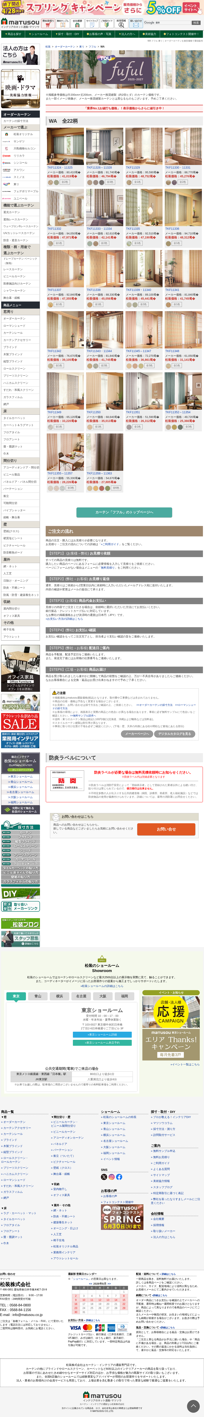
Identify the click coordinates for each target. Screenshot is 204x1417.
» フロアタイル (10, 1225)
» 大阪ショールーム (113, 1147)
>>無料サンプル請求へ (83, 715)
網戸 (6, 404)
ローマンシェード (14, 325)
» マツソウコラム (162, 1123)
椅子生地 (8, 629)
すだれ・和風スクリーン (18, 389)
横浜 (59, 996)
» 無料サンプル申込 (163, 1151)
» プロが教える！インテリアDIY (171, 1117)
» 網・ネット (59, 1210)
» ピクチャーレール (63, 1161)
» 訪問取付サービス (163, 1135)
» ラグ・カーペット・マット (19, 1213)
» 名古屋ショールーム (114, 1141)
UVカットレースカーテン (19, 233)
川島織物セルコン (19, 148)
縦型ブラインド (13, 361)
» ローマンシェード (13, 1180)
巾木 (6, 453)
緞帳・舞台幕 (11, 517)
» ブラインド (9, 1139)
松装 (48, 46)
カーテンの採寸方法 (15, 121)
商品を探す (13, 34)
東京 (16, 996)
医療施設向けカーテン (17, 283)
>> (109, 1283)
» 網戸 (5, 1197)
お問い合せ (166, 829)
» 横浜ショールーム (113, 1135)
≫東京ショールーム (20, 776)
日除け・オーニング (15, 580)
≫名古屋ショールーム (20, 792)
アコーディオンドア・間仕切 (21, 467)
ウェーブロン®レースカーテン (20, 226)
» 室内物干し (59, 1189)
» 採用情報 (157, 1225)
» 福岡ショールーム (113, 1153)
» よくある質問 (160, 1169)
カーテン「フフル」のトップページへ (124, 512)
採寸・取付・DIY (67, 34)
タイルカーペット (14, 418)
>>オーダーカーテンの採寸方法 (154, 704)
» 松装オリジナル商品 (64, 1246)
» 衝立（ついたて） (63, 1155)
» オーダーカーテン (13, 1122)
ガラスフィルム (13, 397)
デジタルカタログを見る (174, 733)
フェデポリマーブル (20, 191)
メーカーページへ (137, 733)
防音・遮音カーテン (15, 240)
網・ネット (10, 566)
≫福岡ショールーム (20, 802)
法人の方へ (127, 34)
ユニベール (14, 199)
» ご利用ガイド (160, 1163)
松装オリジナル (17, 134)
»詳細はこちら (159, 1295)
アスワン (13, 170)
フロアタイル (11, 432)
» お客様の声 (109, 1196)
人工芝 (7, 573)
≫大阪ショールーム (20, 797)
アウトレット (11, 636)
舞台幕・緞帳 (11, 297)
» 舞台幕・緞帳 (60, 1174)
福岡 (124, 996)
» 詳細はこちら (92, 1320)
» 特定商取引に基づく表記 (167, 1193)
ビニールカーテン (14, 276)
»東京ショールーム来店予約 (102, 1042)
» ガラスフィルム (12, 1191)
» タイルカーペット (13, 1219)
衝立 (6, 496)
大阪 (102, 996)
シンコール (14, 163)
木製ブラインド (13, 354)
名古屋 (81, 996)
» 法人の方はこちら (163, 1237)
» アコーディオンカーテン (67, 1137)
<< (90, 1283)
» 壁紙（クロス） (62, 1167)
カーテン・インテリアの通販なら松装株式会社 (102, 1404)
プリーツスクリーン (15, 375)
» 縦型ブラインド (12, 1152)
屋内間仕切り (11, 608)
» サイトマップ (160, 1175)
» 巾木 (5, 1243)
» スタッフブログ (162, 1187)
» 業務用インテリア (63, 1252)
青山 (37, 996)
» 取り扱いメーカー (163, 1231)
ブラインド (10, 347)
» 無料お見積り (160, 1157)
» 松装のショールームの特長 (118, 1117)
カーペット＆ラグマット (18, 425)
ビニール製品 (11, 474)
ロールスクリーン (14, 368)
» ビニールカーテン (63, 1131)
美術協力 (149, 34)
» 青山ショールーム (113, 1129)
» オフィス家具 (60, 1195)
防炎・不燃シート (14, 587)
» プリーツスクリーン (14, 1167)
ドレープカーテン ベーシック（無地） (20, 261)
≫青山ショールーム (20, 781)
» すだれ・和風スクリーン (17, 1185)
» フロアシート (10, 1231)
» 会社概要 (157, 1219)
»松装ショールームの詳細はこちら (102, 986)
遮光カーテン (11, 212)
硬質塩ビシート (13, 538)
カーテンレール (13, 332)
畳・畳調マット (13, 446)
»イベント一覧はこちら (185, 1064)
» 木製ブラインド (12, 1146)
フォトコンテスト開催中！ (181, 34)
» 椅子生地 (57, 1240)
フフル (92, 46)
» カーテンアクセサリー (16, 1128)
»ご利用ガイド (110, 544)
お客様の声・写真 (98, 34)
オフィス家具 (11, 615)
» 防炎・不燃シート (63, 1216)
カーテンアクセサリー (17, 340)
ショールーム (38, 34)
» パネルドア (59, 1143)
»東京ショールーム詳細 (102, 1034)
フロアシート (11, 439)
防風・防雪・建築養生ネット (21, 595)
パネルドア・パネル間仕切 (20, 481)
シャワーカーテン (14, 290)
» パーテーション (62, 1149)
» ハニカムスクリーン (14, 1174)
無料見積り (108, 567)
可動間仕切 (10, 503)
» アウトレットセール (64, 1258)
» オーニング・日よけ (64, 1228)
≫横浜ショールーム (20, 787)
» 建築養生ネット (62, 1222)
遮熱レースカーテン (15, 219)
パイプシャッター (14, 510)
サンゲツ (13, 141)
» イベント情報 (110, 1159)
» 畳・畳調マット (12, 1237)
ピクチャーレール (14, 545)
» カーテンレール (12, 1133)
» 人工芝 (56, 1234)
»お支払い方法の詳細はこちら (64, 618)
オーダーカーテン (17, 114)
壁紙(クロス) (11, 531)
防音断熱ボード (13, 552)
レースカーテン (13, 269)
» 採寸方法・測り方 (163, 1129)
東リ (10, 184)
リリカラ (13, 156)
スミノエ (13, 177)
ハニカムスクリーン (15, 382)
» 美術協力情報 (160, 1181)
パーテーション (13, 488)
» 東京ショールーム (113, 1123)
